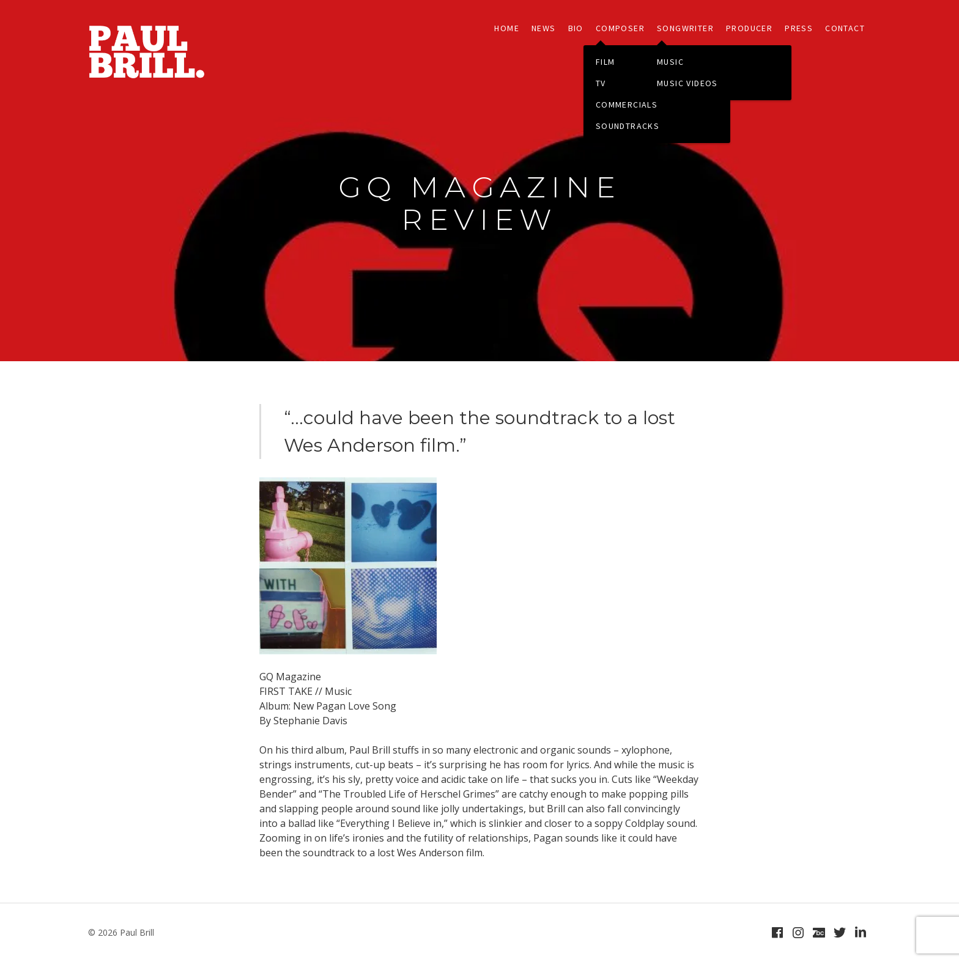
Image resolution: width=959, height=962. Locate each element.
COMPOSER (620, 28)
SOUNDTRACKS (627, 125)
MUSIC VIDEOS (687, 83)
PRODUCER (749, 28)
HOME (506, 28)
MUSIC (670, 61)
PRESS (799, 28)
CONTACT (845, 28)
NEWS (543, 28)
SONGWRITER (685, 28)
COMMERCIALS (626, 104)
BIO (575, 28)
